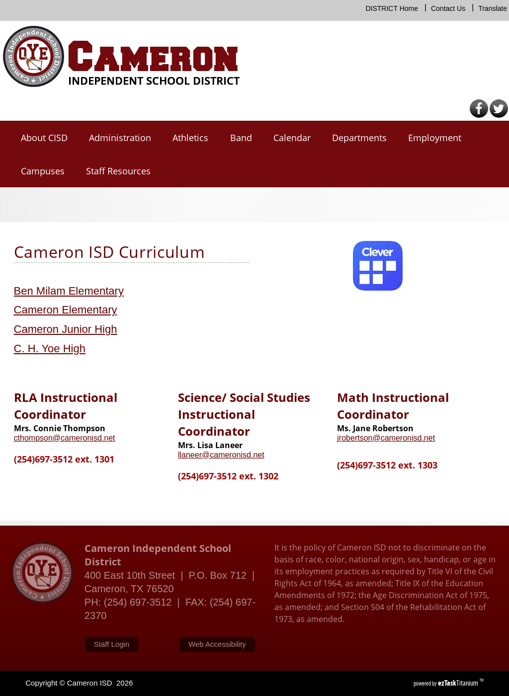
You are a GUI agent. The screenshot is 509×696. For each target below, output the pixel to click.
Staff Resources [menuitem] (118, 171)
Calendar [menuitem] (292, 138)
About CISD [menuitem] (44, 138)
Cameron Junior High (65, 329)
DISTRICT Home (391, 8)
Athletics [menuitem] (190, 138)
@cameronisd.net (403, 438)
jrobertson (354, 438)
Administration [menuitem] (120, 138)
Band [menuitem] (241, 138)
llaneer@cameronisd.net (221, 455)
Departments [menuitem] (359, 138)
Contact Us (448, 8)
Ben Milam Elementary (69, 291)
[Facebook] (479, 115)
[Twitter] (499, 115)
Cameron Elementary (65, 310)
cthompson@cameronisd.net (64, 438)
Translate (492, 8)
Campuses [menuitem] (43, 171)
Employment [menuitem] (434, 138)
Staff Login (111, 644)
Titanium (459, 683)
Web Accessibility (217, 644)
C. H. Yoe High (49, 348)
